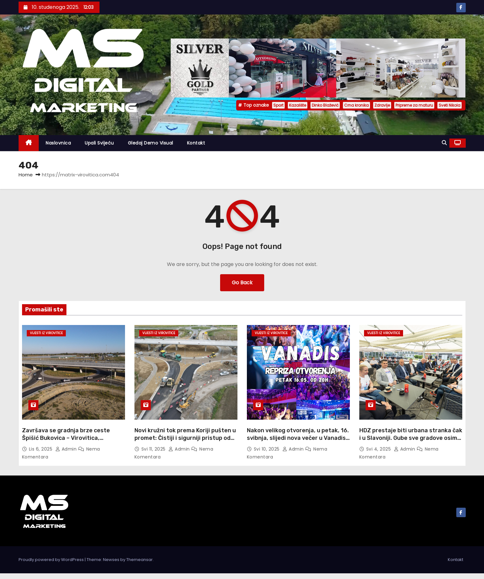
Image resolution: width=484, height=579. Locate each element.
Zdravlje (382, 105)
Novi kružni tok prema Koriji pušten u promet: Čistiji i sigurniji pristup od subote (185, 438)
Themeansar (139, 560)
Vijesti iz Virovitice (46, 333)
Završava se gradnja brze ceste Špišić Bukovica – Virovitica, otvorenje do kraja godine (66, 438)
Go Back (242, 282)
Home (26, 174)
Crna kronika (356, 105)
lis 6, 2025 (41, 449)
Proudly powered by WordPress (52, 560)
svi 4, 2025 (379, 449)
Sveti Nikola (449, 105)
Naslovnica (58, 143)
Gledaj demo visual (150, 143)
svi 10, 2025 (267, 449)
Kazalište (297, 105)
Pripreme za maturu (414, 105)
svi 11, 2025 (154, 449)
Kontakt (196, 143)
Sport (278, 105)
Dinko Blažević (325, 105)
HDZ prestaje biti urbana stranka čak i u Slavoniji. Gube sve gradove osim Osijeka (410, 438)
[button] (444, 142)
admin (66, 449)
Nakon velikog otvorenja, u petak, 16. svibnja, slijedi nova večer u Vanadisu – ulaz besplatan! (298, 438)
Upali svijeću (99, 143)
